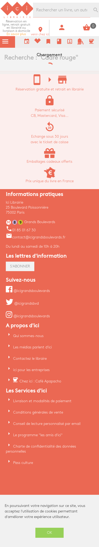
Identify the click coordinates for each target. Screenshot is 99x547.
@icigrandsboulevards (28, 290)
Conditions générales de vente (38, 412)
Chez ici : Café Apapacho (40, 381)
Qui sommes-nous (28, 336)
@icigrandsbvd (22, 303)
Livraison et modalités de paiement (42, 401)
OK (49, 532)
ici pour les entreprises (31, 370)
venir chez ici (40, 33)
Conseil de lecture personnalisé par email (47, 423)
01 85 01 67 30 (21, 230)
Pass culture (23, 462)
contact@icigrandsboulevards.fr (35, 237)
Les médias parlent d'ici (32, 347)
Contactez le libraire (30, 358)
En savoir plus (16, 28)
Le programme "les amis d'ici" (38, 435)
